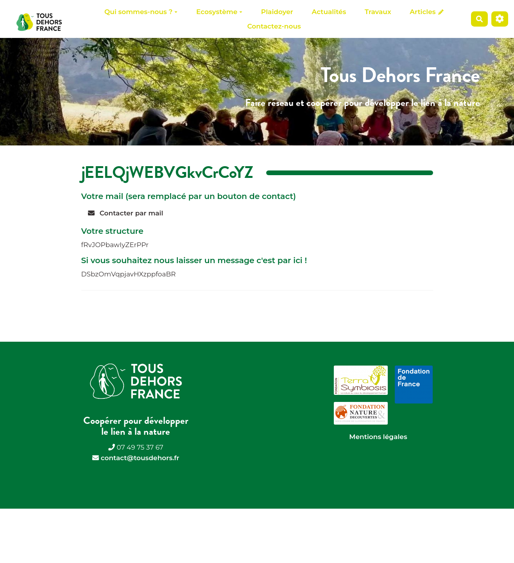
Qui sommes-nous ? (140, 12)
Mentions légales (378, 437)
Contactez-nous (274, 26)
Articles (427, 12)
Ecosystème (219, 12)
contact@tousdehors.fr (140, 458)
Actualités (329, 12)
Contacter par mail (125, 213)
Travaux (378, 12)
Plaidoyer (277, 12)
